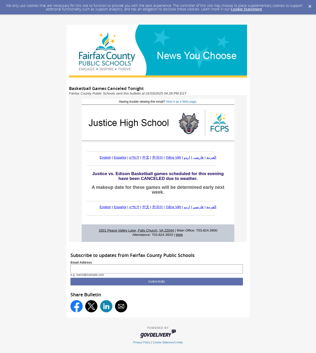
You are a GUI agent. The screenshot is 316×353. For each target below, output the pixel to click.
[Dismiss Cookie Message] (309, 5)
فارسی (198, 157)
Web (179, 235)
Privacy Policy (142, 342)
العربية (211, 157)
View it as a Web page (181, 101)
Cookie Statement (246, 9)
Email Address (81, 262)
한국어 (157, 157)
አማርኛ (134, 157)
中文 (145, 157)
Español (120, 157)
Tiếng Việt (173, 157)
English (105, 157)
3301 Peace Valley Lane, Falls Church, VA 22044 (136, 230)
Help (180, 342)
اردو (187, 157)
